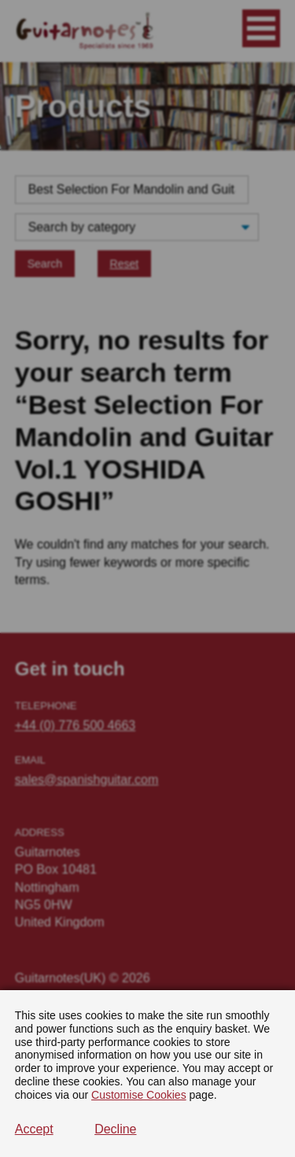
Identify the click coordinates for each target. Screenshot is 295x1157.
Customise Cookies (138, 1095)
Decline (115, 1129)
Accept (34, 1129)
